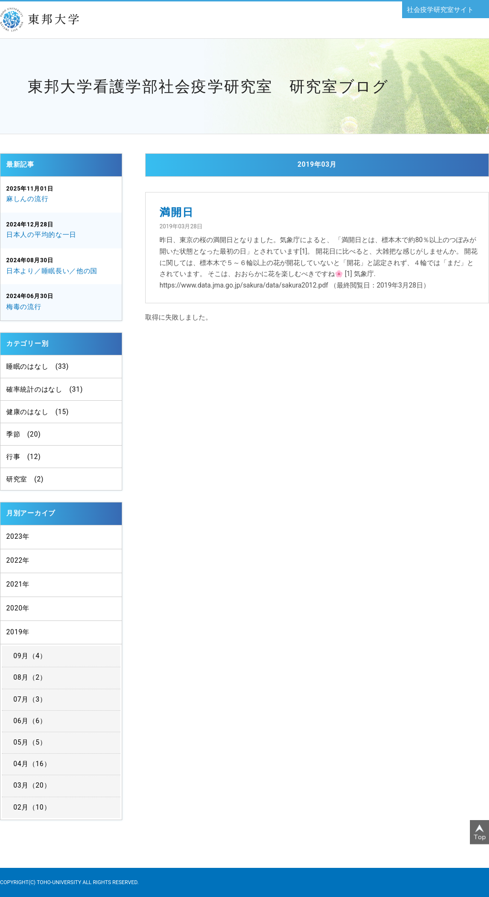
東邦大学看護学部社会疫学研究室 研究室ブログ (208, 86)
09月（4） (30, 656)
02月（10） (32, 807)
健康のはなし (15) (37, 412)
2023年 (18, 536)
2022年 (18, 560)
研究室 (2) (24, 479)
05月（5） (30, 742)
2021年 (18, 584)
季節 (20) (23, 434)
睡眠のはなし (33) (37, 366)
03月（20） (32, 785)
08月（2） (30, 677)
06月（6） (30, 721)
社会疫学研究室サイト (440, 9)
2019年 (18, 632)
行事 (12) (23, 456)
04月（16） (32, 764)
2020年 (18, 608)
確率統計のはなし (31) (44, 389)
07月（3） (30, 699)
